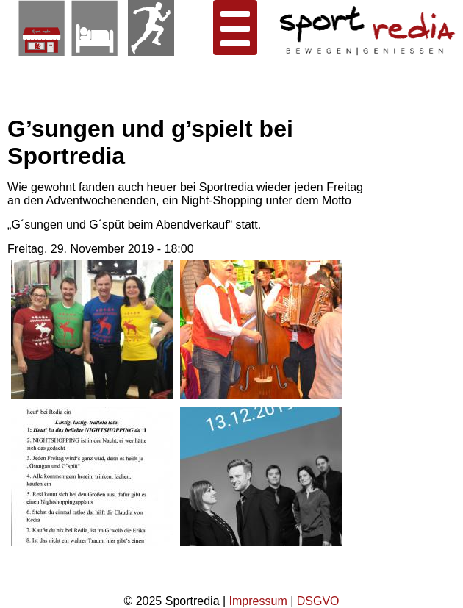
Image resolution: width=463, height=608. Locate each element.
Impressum (260, 601)
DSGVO (318, 601)
